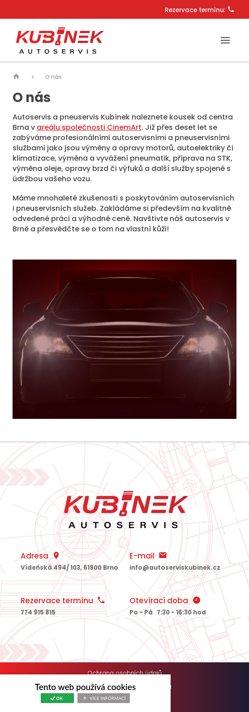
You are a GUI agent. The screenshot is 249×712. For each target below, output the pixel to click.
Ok (59, 698)
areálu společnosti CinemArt (89, 127)
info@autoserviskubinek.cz (174, 567)
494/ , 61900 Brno (69, 567)
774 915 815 (38, 612)
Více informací (107, 698)
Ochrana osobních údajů (124, 673)
